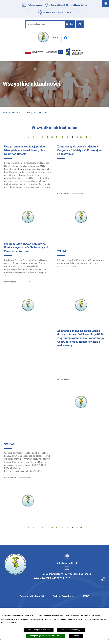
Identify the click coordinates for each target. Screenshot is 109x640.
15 (76, 137)
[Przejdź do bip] (55, 38)
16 (81, 137)
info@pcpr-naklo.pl (34, 5)
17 (86, 137)
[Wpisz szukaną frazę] (45, 24)
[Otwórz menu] (105, 3)
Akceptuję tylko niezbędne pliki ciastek (45, 636)
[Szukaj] (70, 24)
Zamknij (76, 636)
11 (57, 137)
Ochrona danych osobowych (38, 630)
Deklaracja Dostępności (32, 596)
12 (61, 137)
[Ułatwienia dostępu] (80, 24)
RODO (86, 596)
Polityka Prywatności (63, 596)
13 (66, 137)
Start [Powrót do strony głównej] (5, 112)
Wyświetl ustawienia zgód (71, 630)
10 (52, 137)
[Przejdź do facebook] (65, 38)
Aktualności (17, 112)
